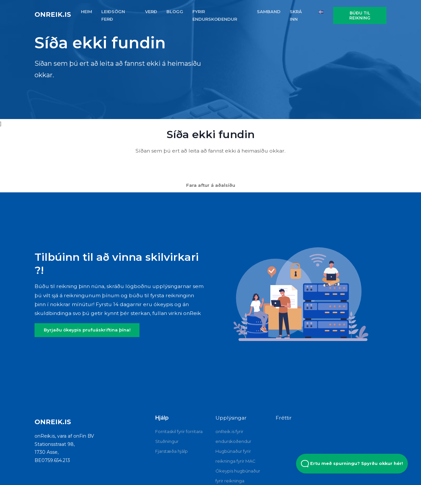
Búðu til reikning (359, 15)
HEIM (86, 11)
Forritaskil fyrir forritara (179, 431)
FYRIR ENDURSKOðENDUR (214, 15)
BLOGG (174, 11)
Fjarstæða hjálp (171, 451)
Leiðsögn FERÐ (113, 15)
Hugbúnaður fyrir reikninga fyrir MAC (235, 456)
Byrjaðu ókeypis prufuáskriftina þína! (87, 329)
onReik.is (53, 14)
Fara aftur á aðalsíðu (210, 185)
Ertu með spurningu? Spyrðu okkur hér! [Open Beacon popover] (352, 463)
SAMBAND (269, 11)
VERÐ (151, 11)
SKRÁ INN (296, 15)
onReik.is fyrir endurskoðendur (233, 436)
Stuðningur (167, 441)
